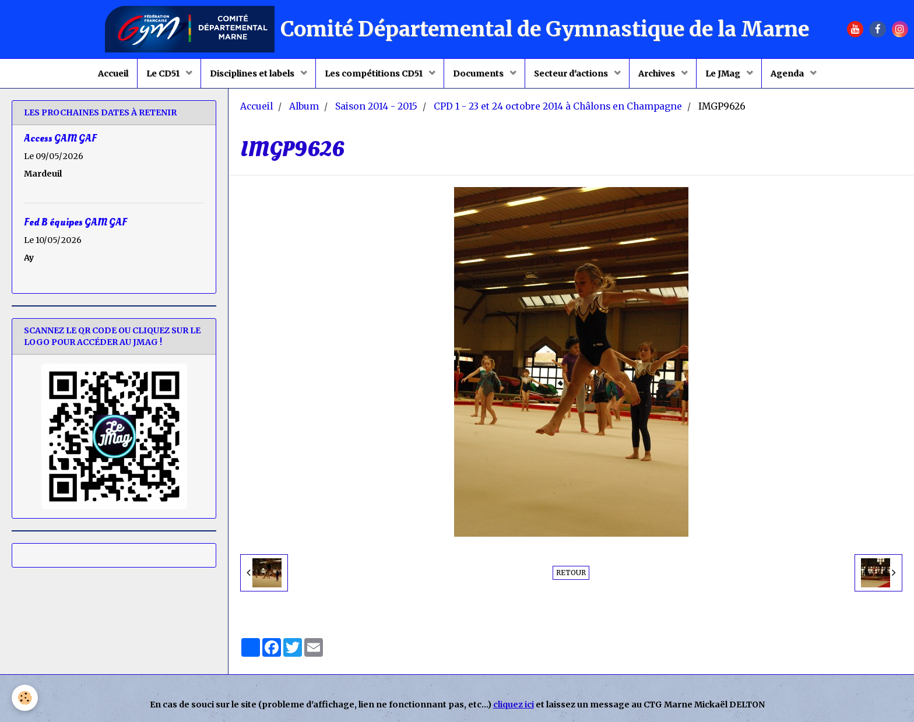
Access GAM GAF (60, 138)
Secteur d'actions (572, 73)
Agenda (788, 73)
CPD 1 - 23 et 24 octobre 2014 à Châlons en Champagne (558, 106)
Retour (571, 572)
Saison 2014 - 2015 (376, 106)
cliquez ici (513, 704)
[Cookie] (25, 698)
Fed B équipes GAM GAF (75, 222)
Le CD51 (163, 73)
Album (304, 106)
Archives (657, 73)
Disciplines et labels (253, 73)
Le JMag (723, 73)
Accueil (113, 73)
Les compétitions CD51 (374, 73)
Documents (479, 73)
